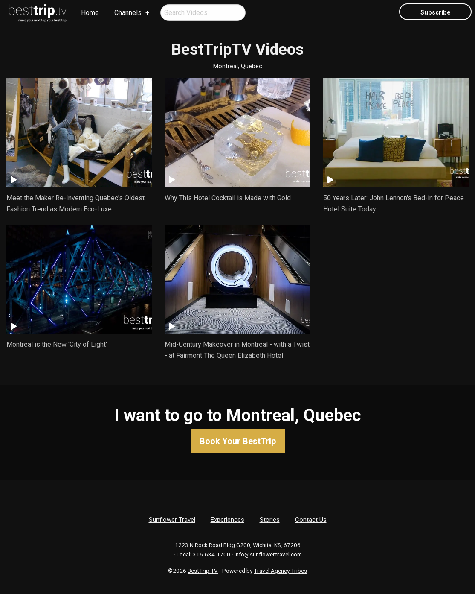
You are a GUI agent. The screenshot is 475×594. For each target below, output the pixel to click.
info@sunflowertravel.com (268, 554)
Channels (128, 13)
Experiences (227, 520)
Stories (270, 520)
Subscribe (435, 12)
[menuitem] (37, 13)
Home (90, 13)
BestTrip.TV (203, 570)
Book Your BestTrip (238, 441)
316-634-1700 (211, 554)
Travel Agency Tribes (280, 570)
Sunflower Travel (172, 520)
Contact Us (311, 520)
